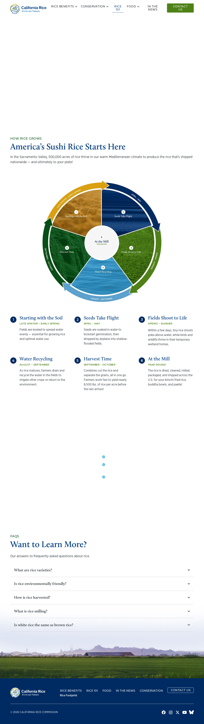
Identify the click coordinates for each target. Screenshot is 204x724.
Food (131, 6)
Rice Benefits (62, 6)
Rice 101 (117, 8)
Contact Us (180, 8)
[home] (28, 9)
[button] (64, 6)
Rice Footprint (68, 695)
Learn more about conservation (134, 499)
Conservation (93, 6)
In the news (152, 8)
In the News (125, 690)
